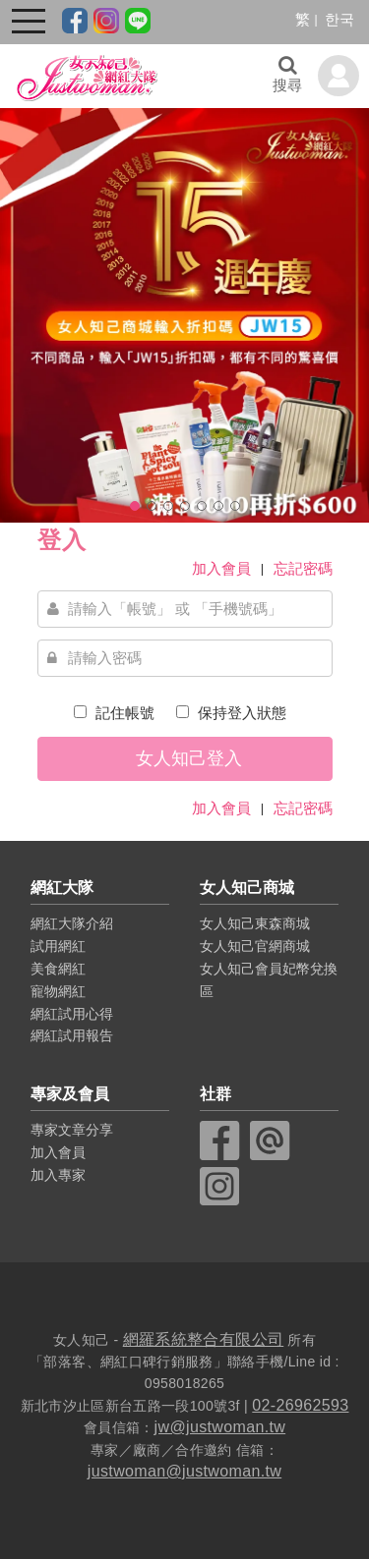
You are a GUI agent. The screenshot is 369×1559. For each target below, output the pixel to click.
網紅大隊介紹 (72, 923)
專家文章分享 (72, 1130)
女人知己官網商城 (255, 946)
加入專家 (58, 1175)
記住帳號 (123, 712)
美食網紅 (58, 968)
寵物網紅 (58, 991)
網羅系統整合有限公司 (203, 1339)
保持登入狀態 (240, 712)
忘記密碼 (303, 568)
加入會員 (221, 568)
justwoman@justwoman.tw (184, 1471)
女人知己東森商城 (255, 923)
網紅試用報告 (72, 1035)
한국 (339, 19)
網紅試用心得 (72, 1014)
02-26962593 (300, 1405)
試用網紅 (58, 946)
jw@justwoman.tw (220, 1427)
